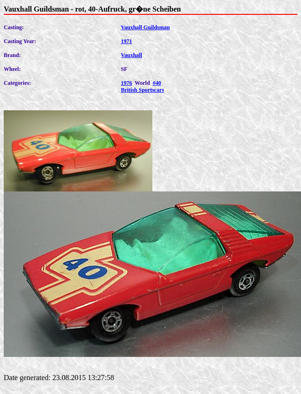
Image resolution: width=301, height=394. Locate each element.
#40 (157, 83)
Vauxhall (131, 55)
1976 (126, 83)
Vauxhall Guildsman (145, 27)
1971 (126, 41)
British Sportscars (142, 90)
